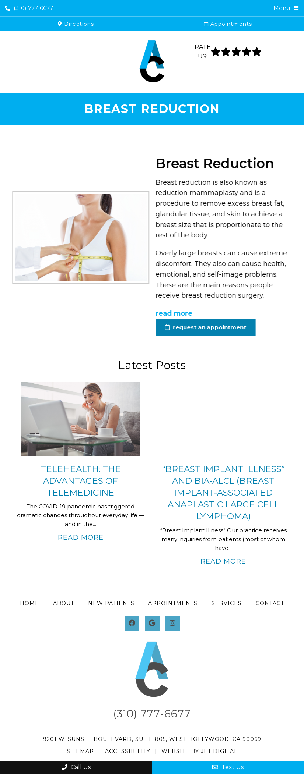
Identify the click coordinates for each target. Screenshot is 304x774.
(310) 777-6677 (29, 7)
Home (29, 603)
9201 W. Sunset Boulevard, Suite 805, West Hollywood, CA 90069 (152, 739)
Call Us (76, 767)
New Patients (111, 603)
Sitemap (80, 751)
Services (227, 603)
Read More (81, 537)
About (63, 603)
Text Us (228, 767)
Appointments (228, 24)
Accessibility (127, 751)
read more (167, 313)
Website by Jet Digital (199, 751)
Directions (76, 24)
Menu (281, 7)
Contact (270, 603)
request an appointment (199, 327)
